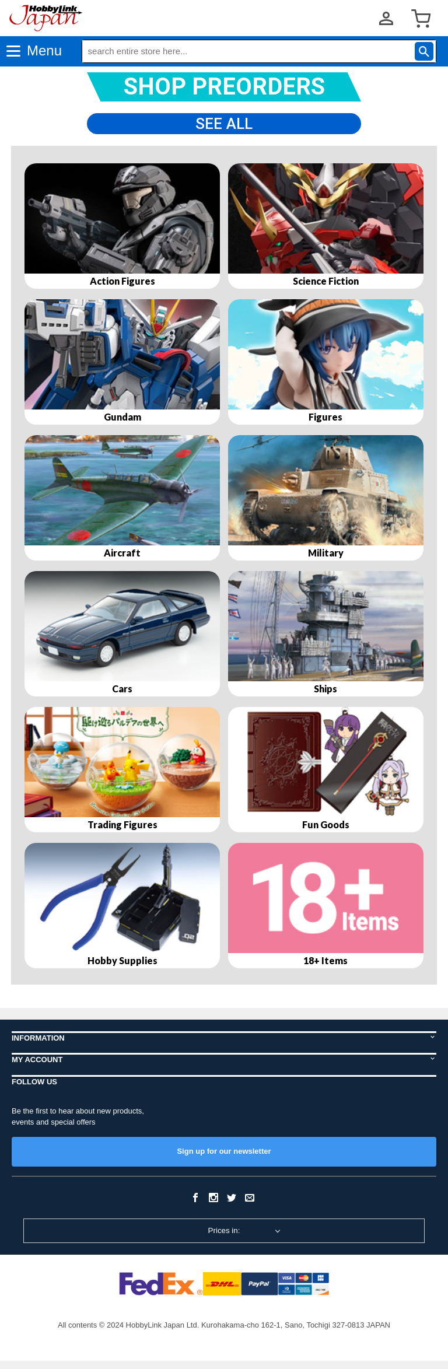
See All (224, 127)
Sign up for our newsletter (224, 1159)
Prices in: (224, 1238)
